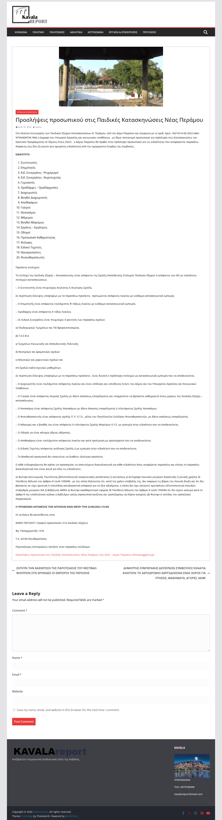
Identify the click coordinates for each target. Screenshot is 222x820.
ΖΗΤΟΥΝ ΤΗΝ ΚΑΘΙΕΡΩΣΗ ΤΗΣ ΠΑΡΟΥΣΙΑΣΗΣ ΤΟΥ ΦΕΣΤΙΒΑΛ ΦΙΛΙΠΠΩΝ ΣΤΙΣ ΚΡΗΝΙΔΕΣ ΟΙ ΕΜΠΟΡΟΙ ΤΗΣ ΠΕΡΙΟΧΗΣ (54, 570)
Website (17, 691)
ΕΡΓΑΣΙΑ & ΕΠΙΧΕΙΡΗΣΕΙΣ (123, 32)
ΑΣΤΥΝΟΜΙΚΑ (95, 32)
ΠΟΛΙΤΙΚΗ (38, 32)
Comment (19, 610)
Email (17, 674)
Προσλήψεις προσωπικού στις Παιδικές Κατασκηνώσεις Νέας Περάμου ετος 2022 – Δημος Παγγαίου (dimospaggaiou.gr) (85, 554)
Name (17, 658)
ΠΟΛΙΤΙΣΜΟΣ (57, 32)
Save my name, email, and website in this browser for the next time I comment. (68, 710)
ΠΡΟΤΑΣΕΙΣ (149, 32)
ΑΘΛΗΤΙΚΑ (76, 32)
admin (39, 126)
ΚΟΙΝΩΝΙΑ (21, 32)
